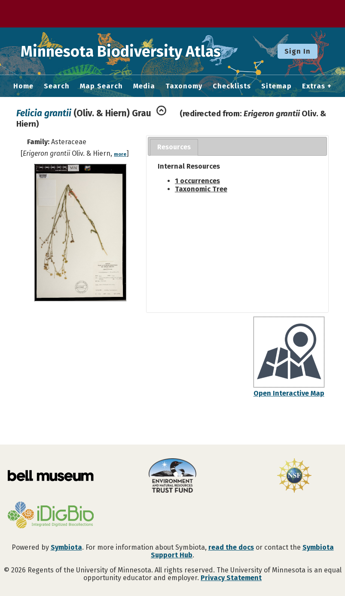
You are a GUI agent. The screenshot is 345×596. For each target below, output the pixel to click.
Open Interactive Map (288, 393)
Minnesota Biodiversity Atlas (134, 51)
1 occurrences (197, 181)
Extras (313, 86)
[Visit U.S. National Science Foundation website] (294, 476)
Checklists (232, 86)
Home (23, 86)
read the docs (231, 547)
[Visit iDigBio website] (50, 516)
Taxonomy (183, 86)
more (120, 154)
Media (144, 86)
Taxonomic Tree (201, 189)
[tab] (174, 147)
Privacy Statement (231, 578)
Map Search (101, 86)
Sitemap (276, 86)
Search (57, 86)
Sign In (297, 51)
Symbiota (66, 547)
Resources (174, 147)
